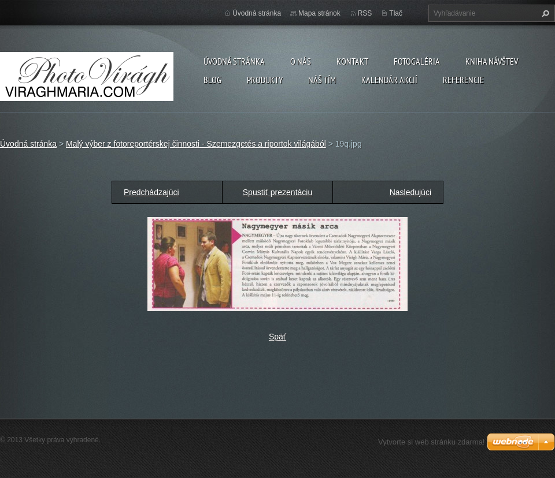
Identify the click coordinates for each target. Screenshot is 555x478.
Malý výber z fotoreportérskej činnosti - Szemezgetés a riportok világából (196, 143)
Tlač (395, 13)
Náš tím (322, 79)
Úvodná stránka (234, 61)
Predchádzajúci (151, 192)
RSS (365, 13)
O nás (300, 61)
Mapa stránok (319, 13)
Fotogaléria (417, 61)
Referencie (463, 79)
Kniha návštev (491, 61)
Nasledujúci (410, 192)
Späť (277, 336)
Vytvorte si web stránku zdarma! (431, 442)
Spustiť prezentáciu (277, 192)
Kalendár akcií (389, 79)
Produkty (265, 79)
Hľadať (544, 13)
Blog (212, 79)
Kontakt (352, 61)
